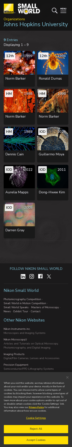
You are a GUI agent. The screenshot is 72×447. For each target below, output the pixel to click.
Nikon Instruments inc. (17, 329)
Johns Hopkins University (36, 24)
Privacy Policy (36, 409)
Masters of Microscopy (45, 307)
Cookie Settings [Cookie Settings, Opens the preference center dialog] (36, 420)
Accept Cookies (36, 442)
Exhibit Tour (20, 311)
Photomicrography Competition (22, 299)
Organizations (14, 19)
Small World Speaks (16, 307)
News (7, 311)
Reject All (36, 431)
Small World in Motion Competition (25, 303)
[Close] (67, 379)
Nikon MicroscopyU (15, 339)
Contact (35, 311)
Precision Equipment (16, 365)
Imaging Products (14, 354)
